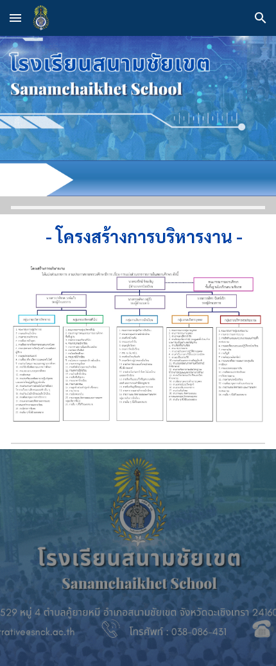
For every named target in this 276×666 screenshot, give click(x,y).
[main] (138, 236)
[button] (15, 17)
